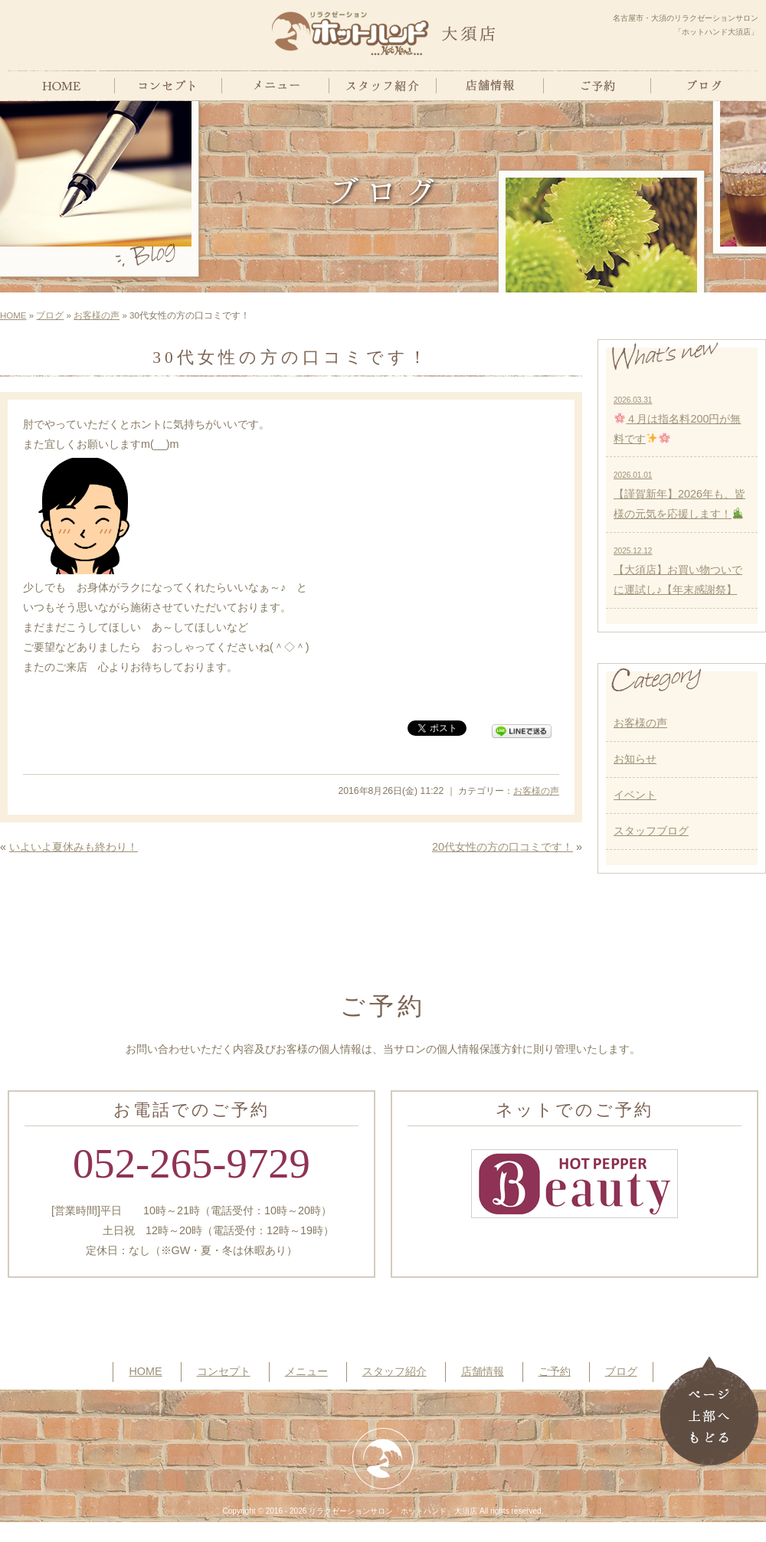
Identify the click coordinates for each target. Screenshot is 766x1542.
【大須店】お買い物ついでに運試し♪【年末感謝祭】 (678, 571)
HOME (13, 315)
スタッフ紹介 (394, 1371)
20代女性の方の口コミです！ (502, 847)
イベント (635, 795)
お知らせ (635, 759)
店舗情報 (482, 1371)
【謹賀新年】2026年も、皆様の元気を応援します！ (679, 495)
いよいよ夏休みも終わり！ (73, 847)
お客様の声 (96, 315)
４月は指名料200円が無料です (677, 420)
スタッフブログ (651, 831)
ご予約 (554, 1371)
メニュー (306, 1371)
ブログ (50, 315)
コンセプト (223, 1371)
